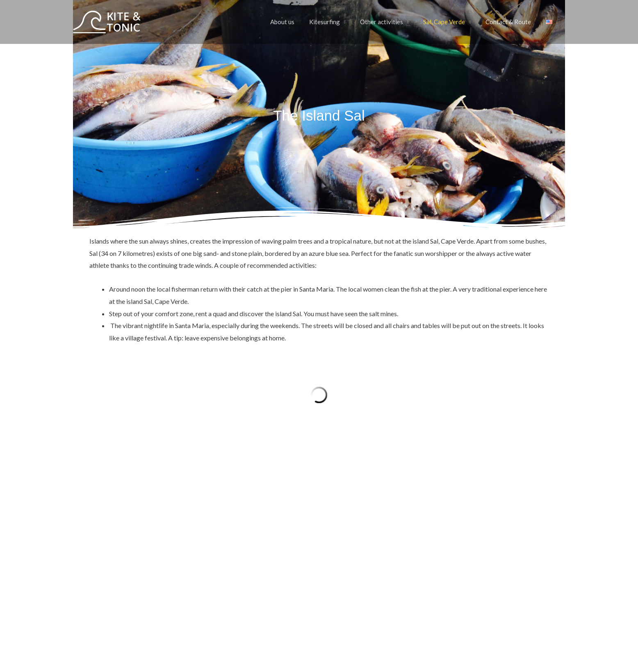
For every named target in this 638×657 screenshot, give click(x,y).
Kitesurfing (335, 22)
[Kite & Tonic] (107, 21)
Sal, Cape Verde (450, 22)
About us (295, 22)
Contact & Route (511, 22)
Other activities (389, 22)
